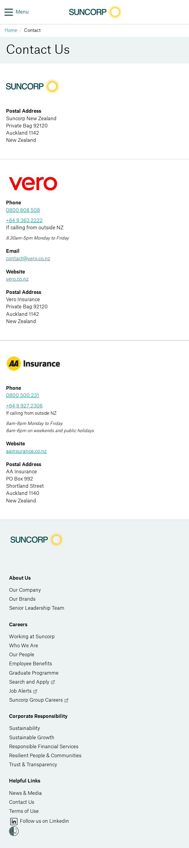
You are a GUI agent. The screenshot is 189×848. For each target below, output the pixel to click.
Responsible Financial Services (43, 746)
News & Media (25, 793)
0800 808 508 (23, 210)
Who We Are (23, 645)
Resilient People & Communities (45, 755)
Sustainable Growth (31, 737)
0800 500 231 (22, 395)
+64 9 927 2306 (24, 406)
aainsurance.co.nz (26, 451)
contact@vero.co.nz (28, 258)
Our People (21, 654)
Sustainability (24, 728)
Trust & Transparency (33, 764)
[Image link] (94, 12)
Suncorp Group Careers (39, 700)
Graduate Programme (34, 673)
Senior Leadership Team (36, 608)
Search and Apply (32, 682)
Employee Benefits (30, 663)
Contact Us (21, 802)
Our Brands (22, 599)
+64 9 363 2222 (24, 220)
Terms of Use (24, 811)
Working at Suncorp (32, 636)
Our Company (25, 590)
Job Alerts (23, 691)
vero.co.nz (17, 279)
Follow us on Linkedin (39, 821)
